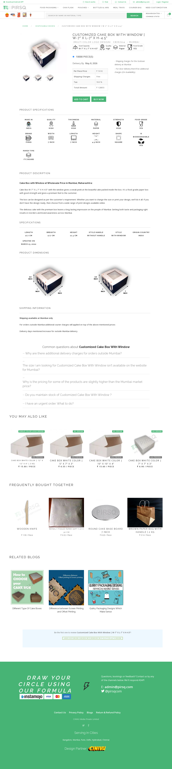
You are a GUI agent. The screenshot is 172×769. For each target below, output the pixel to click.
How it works (89, 2)
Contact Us (120, 2)
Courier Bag (135, 8)
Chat (105, 2)
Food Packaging (48, 8)
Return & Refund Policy (108, 712)
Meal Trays (119, 8)
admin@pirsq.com (141, 2)
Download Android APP (13, 2)
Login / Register (162, 2)
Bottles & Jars (101, 8)
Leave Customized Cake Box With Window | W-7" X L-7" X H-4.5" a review (92, 638)
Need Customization (156, 8)
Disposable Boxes (45, 26)
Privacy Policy (76, 712)
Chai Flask (68, 8)
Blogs (90, 712)
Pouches (82, 8)
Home (25, 26)
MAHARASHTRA (153, 15)
